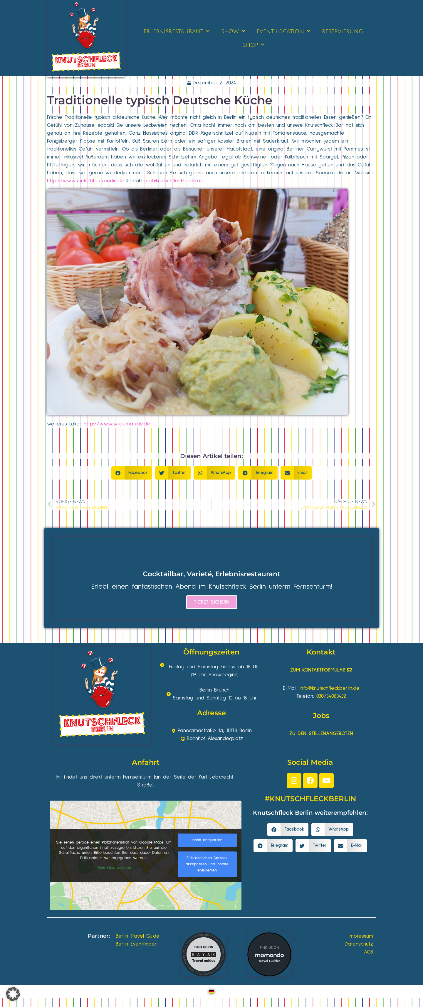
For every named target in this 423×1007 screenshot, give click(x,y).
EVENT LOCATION (283, 31)
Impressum (361, 936)
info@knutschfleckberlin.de (174, 180)
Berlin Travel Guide (138, 936)
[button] (131, 473)
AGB (368, 952)
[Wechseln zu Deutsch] (211, 991)
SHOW (233, 31)
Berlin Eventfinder (136, 944)
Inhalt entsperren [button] (207, 840)
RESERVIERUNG (342, 31)
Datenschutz (359, 944)
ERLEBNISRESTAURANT (176, 31)
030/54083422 (331, 696)
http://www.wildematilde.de (117, 424)
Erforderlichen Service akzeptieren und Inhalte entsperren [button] (207, 864)
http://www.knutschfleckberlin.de (85, 180)
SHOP (253, 45)
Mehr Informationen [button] (114, 868)
